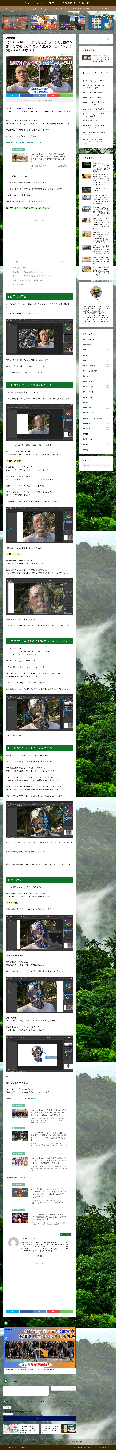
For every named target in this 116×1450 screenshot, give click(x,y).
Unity (8, 9)
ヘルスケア (97, 392)
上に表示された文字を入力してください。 (19, 1412)
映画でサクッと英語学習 (82, 9)
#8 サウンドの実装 (92, 121)
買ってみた (97, 439)
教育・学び (97, 413)
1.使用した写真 (20, 268)
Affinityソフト (10, 38)
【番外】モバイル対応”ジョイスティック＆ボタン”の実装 (95, 142)
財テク (97, 434)
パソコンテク (97, 386)
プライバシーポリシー (11, 1447)
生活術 (97, 428)
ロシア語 (97, 397)
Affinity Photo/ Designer (38, 9)
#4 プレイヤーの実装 (93, 97)
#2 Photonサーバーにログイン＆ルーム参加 (95, 87)
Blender (19, 9)
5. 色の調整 (19, 284)
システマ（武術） (103, 9)
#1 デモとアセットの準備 (94, 81)
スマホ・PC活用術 (61, 9)
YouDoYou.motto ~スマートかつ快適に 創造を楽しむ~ (58, 3)
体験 (97, 402)
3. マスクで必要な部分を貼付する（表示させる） (33, 276)
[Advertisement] (39, 237)
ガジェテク (97, 355)
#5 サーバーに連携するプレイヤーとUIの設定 (94, 103)
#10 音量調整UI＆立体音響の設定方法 (95, 134)
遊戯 (97, 444)
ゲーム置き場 (97, 365)
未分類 (97, 423)
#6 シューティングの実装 (94, 109)
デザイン (97, 381)
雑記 (97, 450)
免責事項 (22, 1447)
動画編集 (97, 408)
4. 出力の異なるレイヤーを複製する (28, 280)
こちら (47, 304)
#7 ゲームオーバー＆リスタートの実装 (94, 115)
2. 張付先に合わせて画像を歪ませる (28, 272)
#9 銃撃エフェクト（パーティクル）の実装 (94, 127)
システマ (97, 376)
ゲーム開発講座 (97, 371)
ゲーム (97, 360)
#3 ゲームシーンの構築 (94, 92)
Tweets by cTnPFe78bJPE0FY (90, 151)
